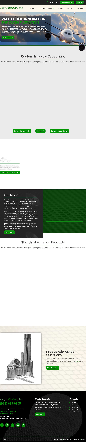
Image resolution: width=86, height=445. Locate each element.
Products (33, 8)
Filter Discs (74, 402)
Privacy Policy (76, 439)
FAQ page (77, 361)
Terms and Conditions (56, 439)
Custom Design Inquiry (67, 2)
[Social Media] (2, 425)
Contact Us (80, 2)
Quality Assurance (67, 439)
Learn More (9, 232)
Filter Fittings (74, 407)
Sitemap (83, 439)
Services (60, 8)
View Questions (52, 368)
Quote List (80, 8)
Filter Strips (74, 404)
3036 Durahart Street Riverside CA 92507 (8, 413)
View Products (8, 37)
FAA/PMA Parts (75, 411)
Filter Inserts (74, 409)
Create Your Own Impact (10, 172)
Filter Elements (75, 406)
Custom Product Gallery (59, 131)
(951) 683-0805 (53, 2)
